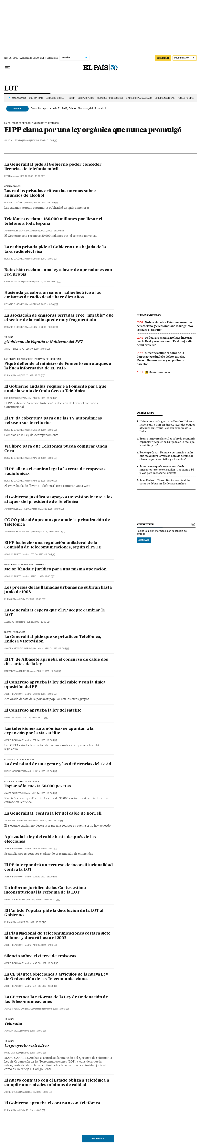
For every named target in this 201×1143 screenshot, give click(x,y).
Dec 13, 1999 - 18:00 (45, 398)
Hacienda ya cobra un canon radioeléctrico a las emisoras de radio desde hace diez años (52, 295)
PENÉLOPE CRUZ (186, 98)
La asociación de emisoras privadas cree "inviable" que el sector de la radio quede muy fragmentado (59, 318)
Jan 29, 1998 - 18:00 (52, 509)
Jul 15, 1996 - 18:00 (39, 622)
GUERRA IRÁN (36, 98)
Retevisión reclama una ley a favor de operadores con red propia (58, 272)
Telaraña (13, 1024)
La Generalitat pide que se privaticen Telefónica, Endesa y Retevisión (52, 639)
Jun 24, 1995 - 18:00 (44, 793)
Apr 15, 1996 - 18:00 (57, 648)
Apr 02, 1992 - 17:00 (45, 945)
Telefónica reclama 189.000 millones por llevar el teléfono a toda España (53, 221)
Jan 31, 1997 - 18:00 (42, 576)
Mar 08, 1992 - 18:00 (45, 963)
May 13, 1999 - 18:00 (45, 458)
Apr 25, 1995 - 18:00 (45, 848)
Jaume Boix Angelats (15, 820)
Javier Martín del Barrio (18, 648)
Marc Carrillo (12, 1053)
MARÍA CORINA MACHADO (139, 98)
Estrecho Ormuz (55, 98)
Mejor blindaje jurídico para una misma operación (55, 569)
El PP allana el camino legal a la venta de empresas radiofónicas (55, 471)
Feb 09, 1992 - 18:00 (34, 1053)
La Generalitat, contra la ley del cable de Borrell (52, 814)
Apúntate (143, 540)
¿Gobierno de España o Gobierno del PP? (43, 342)
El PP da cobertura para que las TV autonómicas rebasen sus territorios (53, 421)
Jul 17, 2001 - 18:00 (52, 230)
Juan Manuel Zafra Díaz (17, 230)
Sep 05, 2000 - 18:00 (47, 281)
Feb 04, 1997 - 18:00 (43, 554)
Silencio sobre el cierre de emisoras (40, 956)
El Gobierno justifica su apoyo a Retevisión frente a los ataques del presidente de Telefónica (58, 499)
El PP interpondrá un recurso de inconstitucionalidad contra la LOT (58, 867)
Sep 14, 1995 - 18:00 (45, 740)
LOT (10, 88)
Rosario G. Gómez (14, 202)
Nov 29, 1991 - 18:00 (33, 1110)
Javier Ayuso (28, 1009)
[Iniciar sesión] (185, 58)
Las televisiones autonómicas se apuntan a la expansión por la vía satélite (48, 731)
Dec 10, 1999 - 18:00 (45, 430)
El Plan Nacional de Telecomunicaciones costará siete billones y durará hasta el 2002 (57, 936)
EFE (6, 176)
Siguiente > (97, 1138)
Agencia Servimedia (15, 899)
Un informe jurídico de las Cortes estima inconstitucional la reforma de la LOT (45, 890)
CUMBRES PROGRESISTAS (110, 98)
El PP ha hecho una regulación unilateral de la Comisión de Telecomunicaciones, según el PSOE (52, 545)
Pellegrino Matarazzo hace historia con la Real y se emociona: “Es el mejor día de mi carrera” (164, 341)
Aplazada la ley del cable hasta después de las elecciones (50, 839)
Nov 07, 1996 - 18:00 (33, 599)
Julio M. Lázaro (13, 140)
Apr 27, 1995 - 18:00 (52, 820)
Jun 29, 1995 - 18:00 (45, 771)
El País (8, 375)
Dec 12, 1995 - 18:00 (49, 671)
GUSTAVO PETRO (86, 98)
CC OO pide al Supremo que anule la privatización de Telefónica (57, 522)
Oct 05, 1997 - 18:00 (52, 531)
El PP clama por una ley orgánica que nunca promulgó (92, 129)
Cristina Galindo (13, 281)
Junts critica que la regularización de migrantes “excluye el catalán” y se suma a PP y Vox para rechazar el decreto (167, 470)
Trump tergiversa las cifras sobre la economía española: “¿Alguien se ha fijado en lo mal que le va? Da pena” (167, 442)
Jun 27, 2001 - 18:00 (45, 259)
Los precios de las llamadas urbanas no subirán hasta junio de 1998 (58, 590)
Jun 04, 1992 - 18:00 (47, 899)
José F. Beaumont (13, 694)
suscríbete (163, 58)
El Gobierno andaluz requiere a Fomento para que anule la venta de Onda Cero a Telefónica (55, 389)
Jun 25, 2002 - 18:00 (45, 202)
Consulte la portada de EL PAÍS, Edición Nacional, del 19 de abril (68, 108)
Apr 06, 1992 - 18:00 (33, 922)
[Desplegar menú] (7, 68)
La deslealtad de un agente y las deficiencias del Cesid (57, 764)
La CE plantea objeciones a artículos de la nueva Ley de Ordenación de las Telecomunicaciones (56, 977)
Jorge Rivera (11, 1009)
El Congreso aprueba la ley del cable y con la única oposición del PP (55, 685)
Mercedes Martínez (15, 671)
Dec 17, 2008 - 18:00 (32, 176)
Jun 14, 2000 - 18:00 (45, 327)
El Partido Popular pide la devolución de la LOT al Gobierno (53, 913)
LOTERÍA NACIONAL (165, 98)
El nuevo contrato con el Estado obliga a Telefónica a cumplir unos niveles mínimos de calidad (56, 1083)
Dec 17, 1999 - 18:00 (33, 375)
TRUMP (71, 98)
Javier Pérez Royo (14, 349)
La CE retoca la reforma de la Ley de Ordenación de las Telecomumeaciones (56, 999)
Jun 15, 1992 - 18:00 (45, 876)
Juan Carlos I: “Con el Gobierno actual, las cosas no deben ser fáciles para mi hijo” (165, 482)
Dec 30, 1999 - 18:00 (38, 349)
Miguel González (13, 771)
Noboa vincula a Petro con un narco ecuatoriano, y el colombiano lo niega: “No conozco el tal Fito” (165, 326)
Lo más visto (145, 412)
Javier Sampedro (13, 793)
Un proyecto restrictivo (26, 1046)
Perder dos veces (157, 372)
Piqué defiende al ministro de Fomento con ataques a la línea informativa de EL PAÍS (57, 366)
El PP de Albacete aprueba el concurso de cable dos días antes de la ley (56, 662)
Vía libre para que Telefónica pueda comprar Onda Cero (55, 449)
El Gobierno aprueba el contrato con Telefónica (52, 1103)
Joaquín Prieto (12, 554)
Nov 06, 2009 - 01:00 (44, 140)
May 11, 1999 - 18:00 (45, 481)
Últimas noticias (149, 315)
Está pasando (19, 98)
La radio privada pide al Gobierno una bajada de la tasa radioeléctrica (55, 249)
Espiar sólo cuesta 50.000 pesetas (37, 786)
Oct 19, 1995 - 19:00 (36, 717)
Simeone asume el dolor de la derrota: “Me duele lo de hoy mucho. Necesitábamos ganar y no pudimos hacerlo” (161, 358)
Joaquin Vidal (12, 1031)
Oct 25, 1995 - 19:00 (45, 694)
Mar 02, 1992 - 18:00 (33, 1031)
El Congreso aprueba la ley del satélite (42, 711)
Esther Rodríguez (14, 398)
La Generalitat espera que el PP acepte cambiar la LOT (54, 613)
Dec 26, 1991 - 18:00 (40, 1092)
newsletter (145, 524)
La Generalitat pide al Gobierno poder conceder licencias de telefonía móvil (53, 167)
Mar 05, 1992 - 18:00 (56, 1009)
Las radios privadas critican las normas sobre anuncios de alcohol (50, 193)
